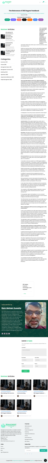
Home (5, 13)
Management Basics (29, 439)
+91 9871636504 (5, 439)
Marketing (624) (4, 72)
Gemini (35, 19)
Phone (36, 363)
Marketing (27, 431)
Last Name (37, 357)
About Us (2, 448)
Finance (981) (3, 64)
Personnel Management (22, 13)
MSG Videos (27, 441)
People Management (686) (6, 79)
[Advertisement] (30, 35)
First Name (24, 357)
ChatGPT (7, 19)
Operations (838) (4, 74)
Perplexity (13, 19)
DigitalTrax (32, 460)
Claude (19, 19)
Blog (1, 450)
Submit (25, 371)
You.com (41, 19)
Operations (27, 428)
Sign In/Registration (4, 452)
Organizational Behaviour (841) (7, 77)
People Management (11, 13)
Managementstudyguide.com (18, 460)
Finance (26, 435)
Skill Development (28, 426)
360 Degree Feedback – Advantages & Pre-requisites (27, 289)
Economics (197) (4, 62)
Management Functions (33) (7, 69)
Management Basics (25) (6, 67)
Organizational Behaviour (30, 433)
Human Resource (28, 437)
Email (23, 363)
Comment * (24, 347)
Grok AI (24, 19)
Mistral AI (30, 19)
